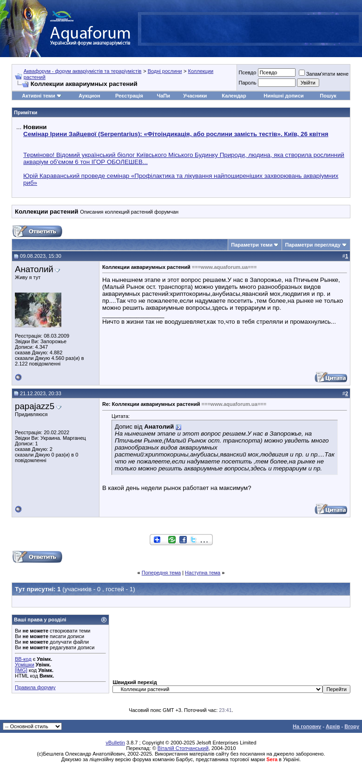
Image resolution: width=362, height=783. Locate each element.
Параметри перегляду (312, 245)
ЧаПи (163, 95)
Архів (333, 726)
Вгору (351, 726)
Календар (234, 95)
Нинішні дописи (283, 95)
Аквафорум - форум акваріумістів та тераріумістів (83, 71)
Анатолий (34, 269)
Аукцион (89, 95)
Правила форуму (35, 687)
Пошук (328, 95)
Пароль (247, 82)
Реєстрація (129, 95)
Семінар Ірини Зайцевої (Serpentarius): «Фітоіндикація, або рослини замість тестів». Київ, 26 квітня (175, 133)
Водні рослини (165, 71)
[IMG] (21, 670)
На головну (307, 726)
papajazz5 (34, 406)
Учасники (195, 95)
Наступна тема (202, 572)
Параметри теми (251, 245)
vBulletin (115, 742)
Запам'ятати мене (324, 74)
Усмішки (24, 664)
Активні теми (38, 95)
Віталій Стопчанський (183, 748)
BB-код (23, 659)
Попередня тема (161, 572)
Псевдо (247, 72)
